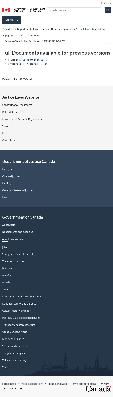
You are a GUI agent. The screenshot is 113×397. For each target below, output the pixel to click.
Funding (7, 183)
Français (106, 3)
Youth (5, 367)
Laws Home (51, 29)
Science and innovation (15, 346)
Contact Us (8, 140)
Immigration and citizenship (18, 254)
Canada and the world (14, 332)
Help (4, 133)
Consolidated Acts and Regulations (22, 119)
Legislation (67, 29)
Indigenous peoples (13, 353)
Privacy (104, 383)
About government (13, 239)
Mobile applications (32, 383)
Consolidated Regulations (90, 29)
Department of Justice (29, 29)
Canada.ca (8, 29)
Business (7, 268)
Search (6, 126)
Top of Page (12, 388)
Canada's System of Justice (17, 190)
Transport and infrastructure (18, 324)
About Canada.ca (57, 383)
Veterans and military (14, 360)
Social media (9, 383)
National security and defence (19, 303)
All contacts (8, 224)
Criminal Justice (11, 176)
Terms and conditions (83, 383)
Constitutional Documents (17, 105)
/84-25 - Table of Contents (22, 35)
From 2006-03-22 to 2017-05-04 (27, 64)
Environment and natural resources (22, 296)
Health (6, 282)
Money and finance (13, 339)
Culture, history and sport (16, 310)
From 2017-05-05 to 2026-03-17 (27, 59)
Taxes (5, 289)
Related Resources (12, 112)
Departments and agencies (17, 232)
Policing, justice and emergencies (21, 317)
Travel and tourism (13, 261)
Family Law (8, 169)
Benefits (7, 275)
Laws (5, 197)
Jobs (4, 247)
